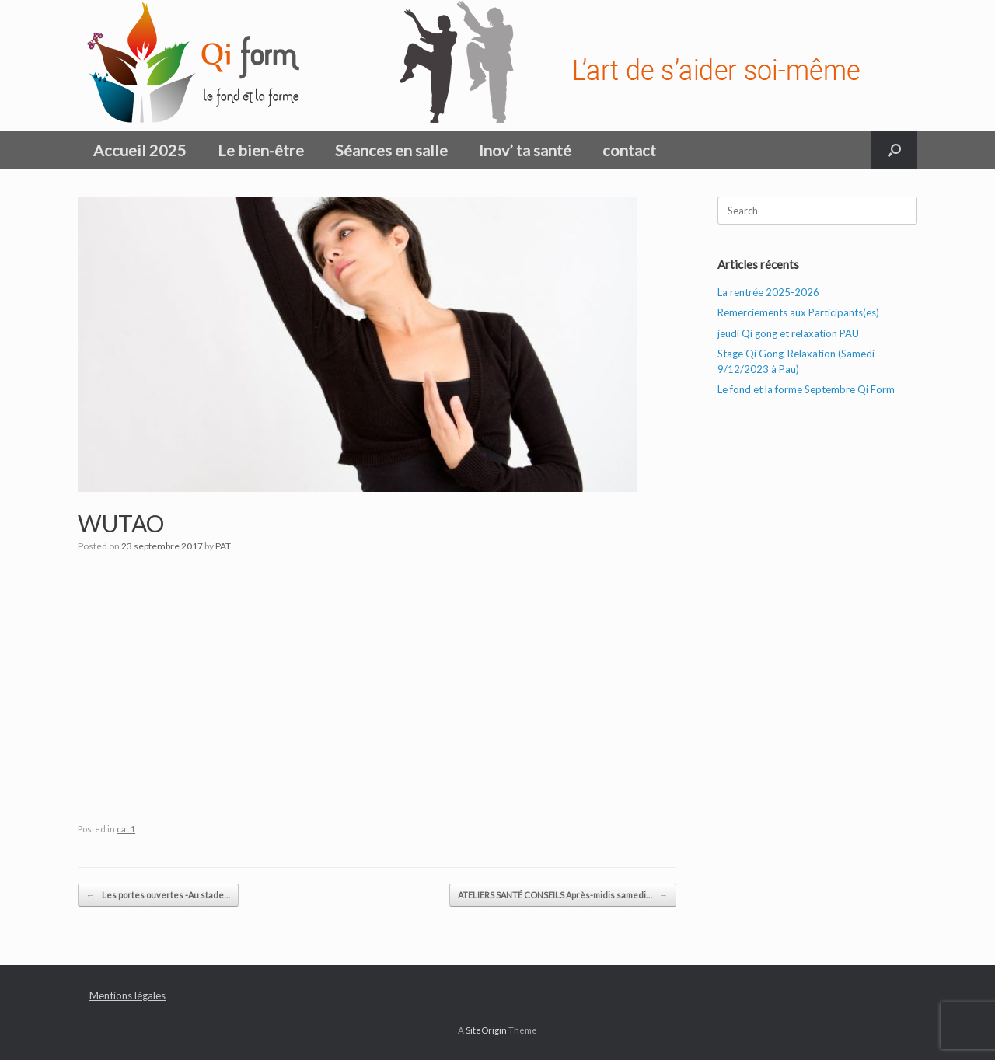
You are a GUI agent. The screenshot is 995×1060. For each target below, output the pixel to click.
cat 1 (126, 829)
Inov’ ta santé (525, 150)
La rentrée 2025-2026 (768, 292)
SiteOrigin (486, 1030)
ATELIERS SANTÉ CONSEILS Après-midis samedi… (563, 895)
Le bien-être (261, 150)
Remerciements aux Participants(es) (798, 312)
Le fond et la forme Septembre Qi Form (806, 389)
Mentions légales (127, 995)
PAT (223, 546)
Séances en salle (391, 150)
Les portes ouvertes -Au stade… (158, 895)
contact (629, 150)
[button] (894, 150)
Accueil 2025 (140, 150)
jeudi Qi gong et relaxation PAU (788, 333)
